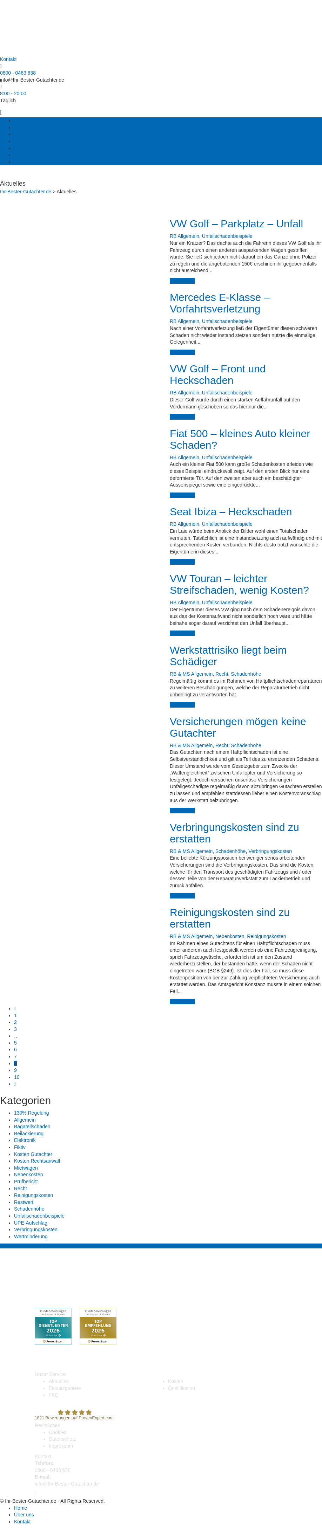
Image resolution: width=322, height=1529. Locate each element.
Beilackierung (28, 1133)
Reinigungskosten (266, 936)
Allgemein (188, 236)
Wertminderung (30, 1236)
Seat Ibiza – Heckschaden (231, 511)
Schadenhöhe (246, 674)
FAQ (19, 141)
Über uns (24, 155)
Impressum (61, 1446)
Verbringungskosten (270, 851)
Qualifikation (27, 148)
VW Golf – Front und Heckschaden (218, 374)
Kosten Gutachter (33, 1154)
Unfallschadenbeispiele (227, 236)
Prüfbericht (26, 1181)
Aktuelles (24, 120)
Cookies (58, 1432)
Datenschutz (62, 1439)
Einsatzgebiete (30, 134)
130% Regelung (31, 1113)
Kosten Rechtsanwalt (37, 1161)
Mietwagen (26, 1168)
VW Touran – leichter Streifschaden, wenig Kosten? (239, 584)
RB (173, 236)
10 (17, 1077)
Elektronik (24, 1140)
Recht (221, 674)
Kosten (21, 127)
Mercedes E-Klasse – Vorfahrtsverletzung (220, 303)
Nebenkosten (229, 936)
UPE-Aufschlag (30, 1223)
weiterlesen (182, 281)
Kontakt (22, 162)
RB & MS (180, 674)
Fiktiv (20, 1147)
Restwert (23, 1202)
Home (20, 1508)
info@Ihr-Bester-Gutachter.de (32, 80)
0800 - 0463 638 (18, 73)
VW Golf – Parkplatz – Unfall (236, 223)
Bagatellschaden (32, 1126)
